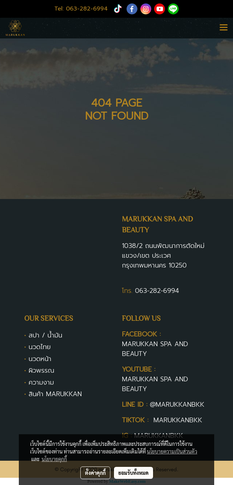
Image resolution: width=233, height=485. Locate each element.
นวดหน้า (40, 359)
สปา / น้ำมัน (45, 335)
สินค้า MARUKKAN (55, 394)
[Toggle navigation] (224, 28)
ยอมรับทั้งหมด (133, 472)
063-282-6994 (157, 291)
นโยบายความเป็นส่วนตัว (172, 451)
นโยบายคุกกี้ (54, 459)
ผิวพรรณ (41, 370)
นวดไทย (40, 347)
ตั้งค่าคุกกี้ (95, 472)
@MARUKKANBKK (177, 404)
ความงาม (41, 382)
